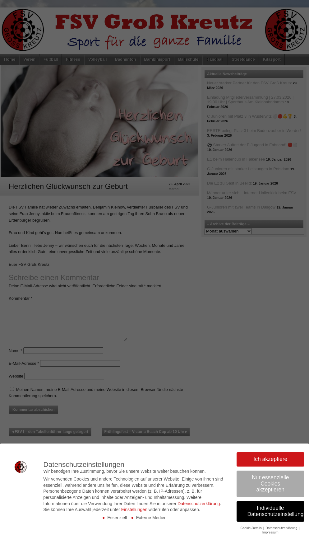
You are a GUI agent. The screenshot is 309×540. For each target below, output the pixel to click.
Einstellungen (134, 509)
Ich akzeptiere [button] (270, 459)
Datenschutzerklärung (199, 503)
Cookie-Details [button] (251, 528)
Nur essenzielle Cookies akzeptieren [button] (270, 483)
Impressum (270, 532)
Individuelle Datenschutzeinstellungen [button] (276, 511)
